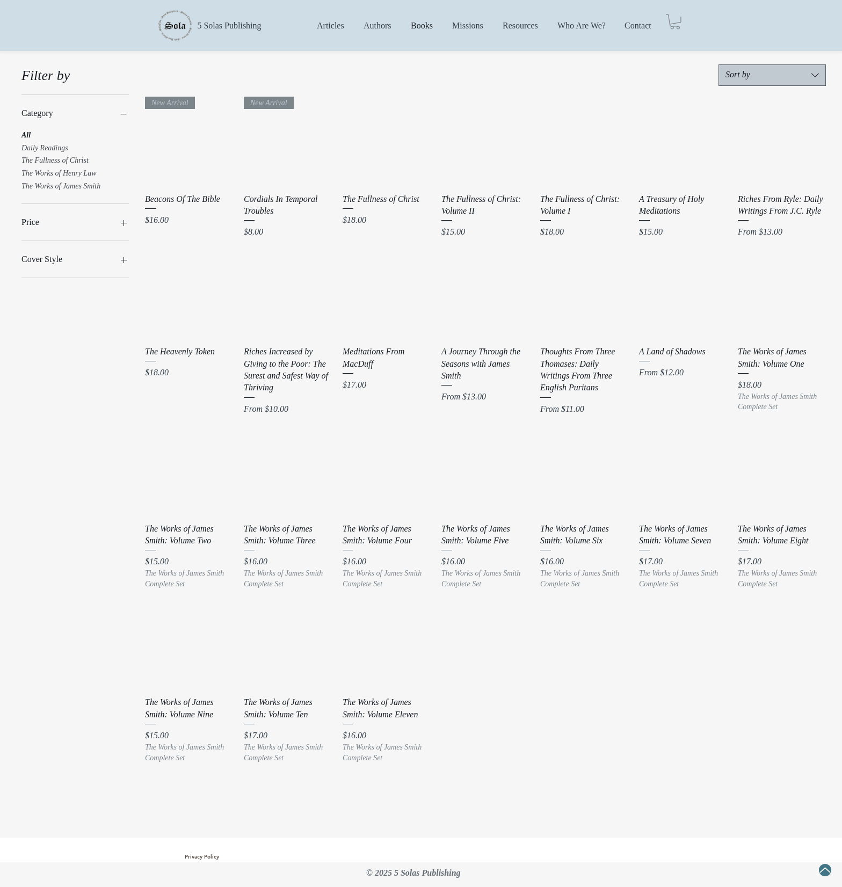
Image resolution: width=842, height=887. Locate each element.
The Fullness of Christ (55, 159)
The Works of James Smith (60, 185)
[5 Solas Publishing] (229, 26)
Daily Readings (44, 147)
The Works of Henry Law (59, 172)
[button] (675, 22)
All (26, 134)
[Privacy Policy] (201, 857)
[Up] (825, 870)
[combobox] (772, 75)
